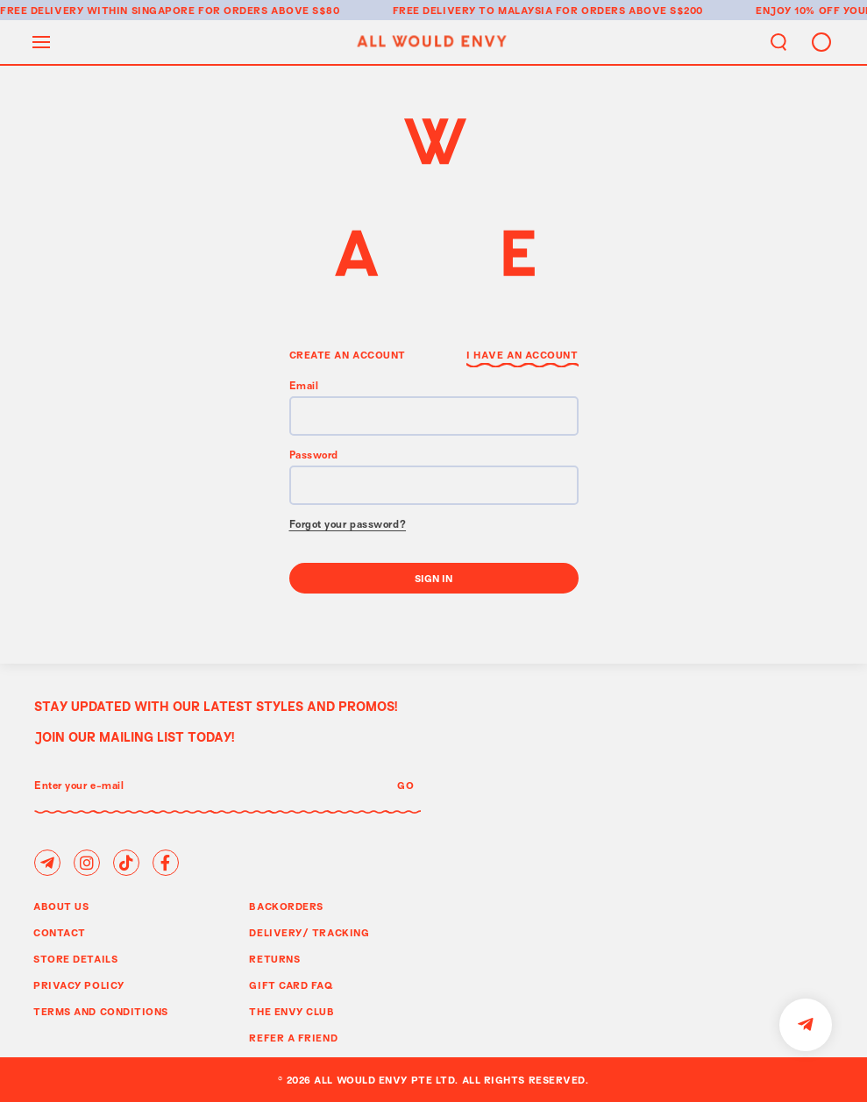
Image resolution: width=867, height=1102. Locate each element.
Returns (274, 958)
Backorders (286, 906)
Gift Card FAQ (291, 985)
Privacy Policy (78, 985)
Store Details (75, 958)
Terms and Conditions (100, 1011)
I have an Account (522, 354)
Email (304, 387)
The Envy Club (291, 1011)
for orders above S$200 (629, 10)
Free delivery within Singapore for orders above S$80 (170, 10)
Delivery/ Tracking (309, 932)
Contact (59, 932)
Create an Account (347, 354)
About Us (61, 906)
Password (313, 456)
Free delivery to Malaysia (473, 10)
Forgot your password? (348, 525)
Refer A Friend (293, 1037)
